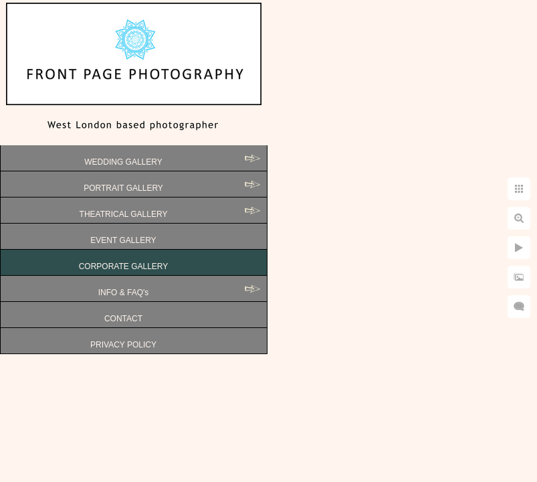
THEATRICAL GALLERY (124, 214)
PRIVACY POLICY (123, 344)
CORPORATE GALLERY (124, 266)
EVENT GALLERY (123, 240)
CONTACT (123, 318)
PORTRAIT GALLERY (123, 188)
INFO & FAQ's (123, 292)
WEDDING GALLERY (123, 162)
